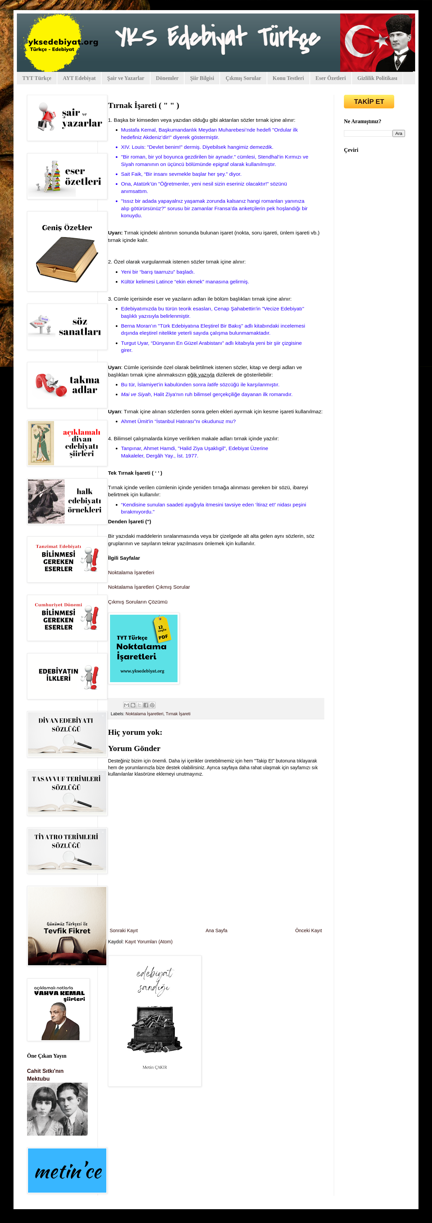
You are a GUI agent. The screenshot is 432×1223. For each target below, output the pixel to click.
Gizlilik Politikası (377, 78)
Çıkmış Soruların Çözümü (137, 602)
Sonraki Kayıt (124, 930)
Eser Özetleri (331, 78)
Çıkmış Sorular (243, 78)
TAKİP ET (369, 101)
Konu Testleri (288, 78)
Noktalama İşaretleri (131, 572)
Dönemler (167, 78)
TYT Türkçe (36, 78)
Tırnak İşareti (178, 714)
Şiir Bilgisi (202, 78)
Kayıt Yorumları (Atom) (149, 941)
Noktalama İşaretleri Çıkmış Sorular (149, 587)
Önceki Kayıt (308, 930)
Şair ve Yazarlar (125, 78)
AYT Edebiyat (79, 78)
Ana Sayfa (216, 930)
